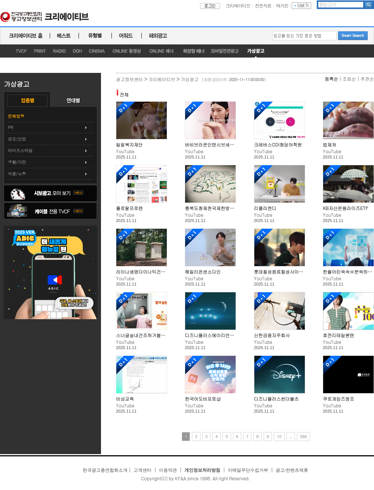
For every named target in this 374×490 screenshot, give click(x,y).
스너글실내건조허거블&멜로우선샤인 (153, 335)
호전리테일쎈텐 (338, 335)
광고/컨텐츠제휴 (292, 470)
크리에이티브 (238, 5)
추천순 (367, 78)
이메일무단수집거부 (248, 470)
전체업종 (16, 116)
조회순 (349, 78)
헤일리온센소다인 (203, 271)
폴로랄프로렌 (129, 208)
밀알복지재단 (129, 144)
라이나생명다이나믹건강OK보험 (148, 271)
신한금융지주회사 (272, 335)
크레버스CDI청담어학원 (278, 144)
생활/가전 (17, 162)
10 (279, 436)
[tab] (51, 127)
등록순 (331, 78)
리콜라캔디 (265, 208)
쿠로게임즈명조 (338, 398)
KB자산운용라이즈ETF (345, 208)
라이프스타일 (20, 150)
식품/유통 (17, 173)
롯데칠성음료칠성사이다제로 (283, 271)
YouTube (125, 151)
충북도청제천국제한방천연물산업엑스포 (225, 208)
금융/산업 (17, 139)
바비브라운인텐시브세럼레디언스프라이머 (227, 144)
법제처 (329, 144)
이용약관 (168, 470)
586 (303, 436)
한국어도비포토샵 (203, 398)
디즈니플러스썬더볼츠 (276, 398)
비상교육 (125, 398)
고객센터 (142, 470)
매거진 (282, 5)
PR (10, 127)
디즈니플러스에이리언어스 (212, 335)
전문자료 (263, 5)
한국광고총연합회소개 (105, 470)
